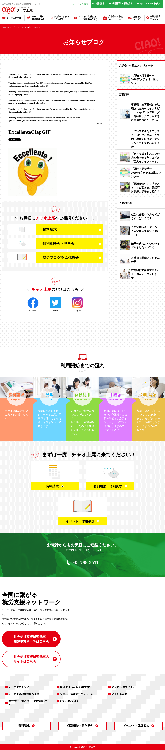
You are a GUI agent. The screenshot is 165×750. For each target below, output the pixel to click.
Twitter (55, 304)
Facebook (33, 304)
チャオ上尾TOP (14, 18)
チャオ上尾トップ (18, 687)
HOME (5, 27)
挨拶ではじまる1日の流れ (61, 18)
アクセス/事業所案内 (123, 687)
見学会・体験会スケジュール (115, 18)
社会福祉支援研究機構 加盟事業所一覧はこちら (31, 639)
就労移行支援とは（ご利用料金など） (88, 18)
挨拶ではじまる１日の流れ (75, 687)
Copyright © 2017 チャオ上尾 (82, 747)
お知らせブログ (137, 18)
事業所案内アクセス (155, 18)
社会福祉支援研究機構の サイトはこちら (31, 659)
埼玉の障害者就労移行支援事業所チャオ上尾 (21, 4)
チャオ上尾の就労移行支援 (38, 18)
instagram (77, 304)
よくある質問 (81, 4)
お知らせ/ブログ (69, 701)
